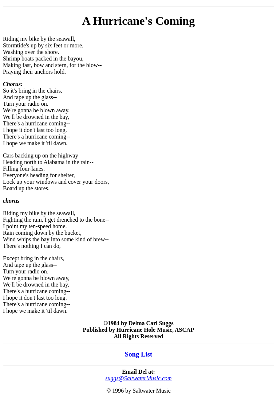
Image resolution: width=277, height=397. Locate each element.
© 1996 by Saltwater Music (138, 391)
